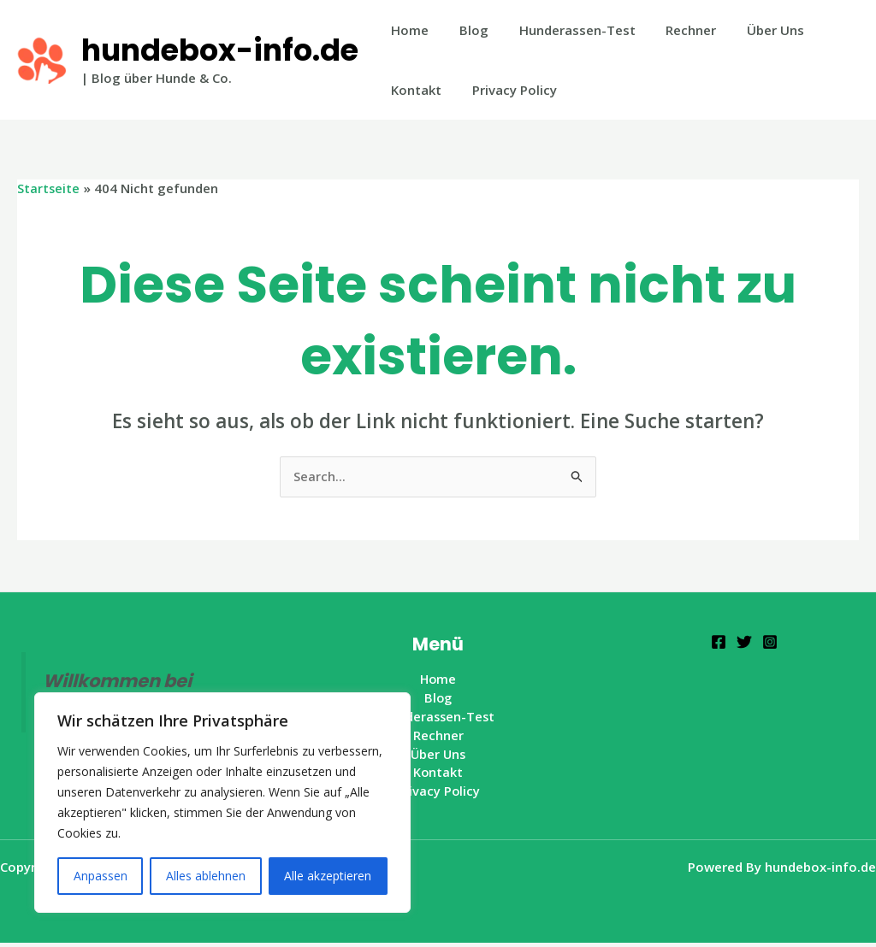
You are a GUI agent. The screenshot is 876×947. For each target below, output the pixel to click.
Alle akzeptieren (327, 876)
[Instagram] (770, 642)
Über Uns (753, 29)
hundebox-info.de (219, 50)
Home (407, 29)
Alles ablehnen (206, 876)
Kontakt (413, 89)
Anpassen (100, 876)
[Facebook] (718, 642)
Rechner (673, 29)
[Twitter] (744, 642)
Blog (466, 29)
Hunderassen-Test (564, 29)
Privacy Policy (507, 89)
